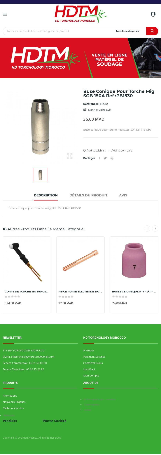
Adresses (9, 415)
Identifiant (89, 369)
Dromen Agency (27, 437)
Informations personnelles (100, 399)
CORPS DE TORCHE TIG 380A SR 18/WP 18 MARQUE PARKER (27, 291)
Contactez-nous (93, 363)
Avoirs (88, 410)
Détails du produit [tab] (88, 195)
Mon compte (91, 375)
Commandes (91, 404)
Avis (123, 195)
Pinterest (112, 158)
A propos (88, 350)
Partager (99, 158)
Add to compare (120, 150)
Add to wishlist (94, 150)
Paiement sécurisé (94, 356)
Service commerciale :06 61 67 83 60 (25, 363)
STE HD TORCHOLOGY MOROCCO (24, 350)
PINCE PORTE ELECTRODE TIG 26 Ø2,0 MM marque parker (80, 291)
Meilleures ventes (13, 408)
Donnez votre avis (99, 109)
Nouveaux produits (14, 402)
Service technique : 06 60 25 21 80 (23, 369)
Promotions (10, 395)
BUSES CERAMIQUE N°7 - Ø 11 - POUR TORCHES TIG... (134, 291)
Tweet (105, 158)
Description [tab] (46, 195)
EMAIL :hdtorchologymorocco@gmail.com (28, 356)
